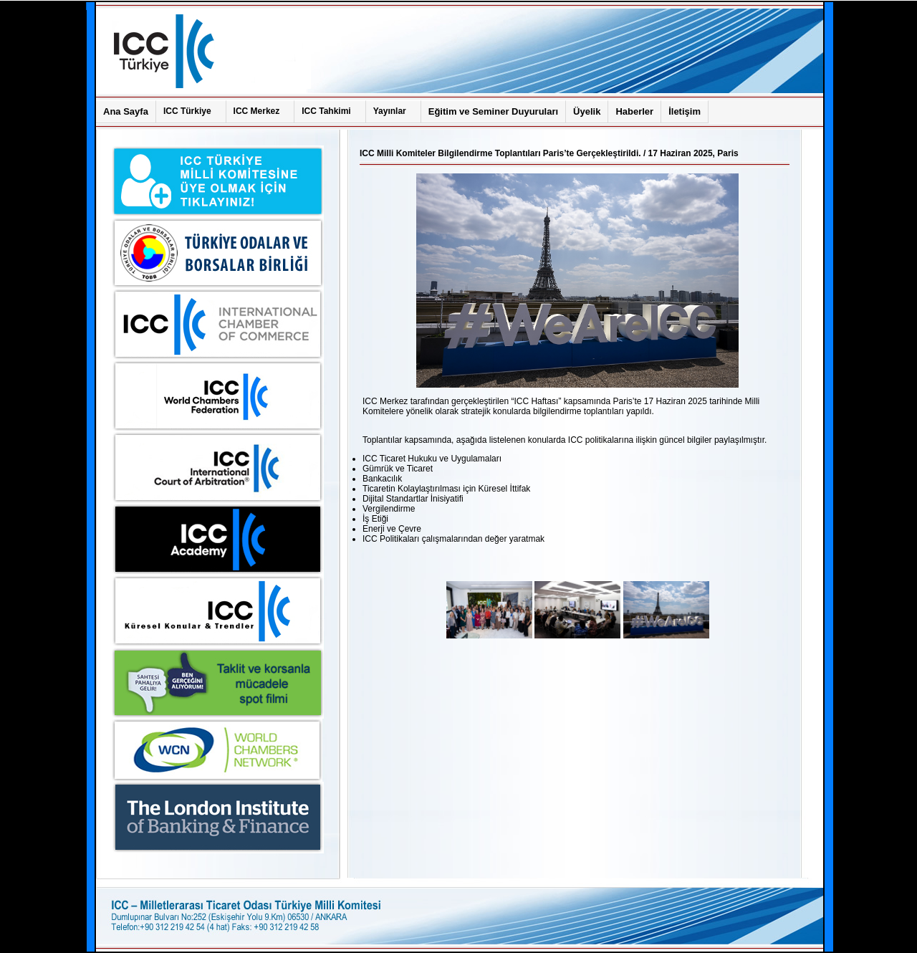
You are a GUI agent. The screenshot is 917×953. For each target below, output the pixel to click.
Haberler (634, 111)
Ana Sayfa (125, 111)
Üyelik (586, 111)
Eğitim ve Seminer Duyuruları (493, 111)
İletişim (684, 111)
